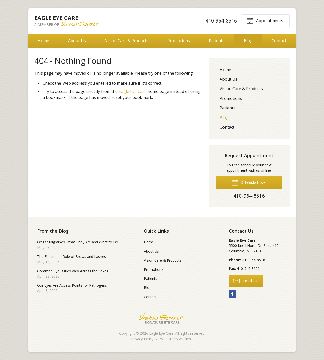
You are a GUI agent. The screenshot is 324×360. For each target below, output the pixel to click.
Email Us (245, 280)
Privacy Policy (142, 338)
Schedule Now (248, 182)
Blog (248, 40)
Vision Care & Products (126, 40)
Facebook (232, 294)
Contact (279, 40)
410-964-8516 (221, 20)
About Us (77, 40)
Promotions (178, 40)
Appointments (264, 20)
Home (43, 40)
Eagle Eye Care (133, 91)
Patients (217, 40)
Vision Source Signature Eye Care (162, 318)
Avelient (185, 338)
